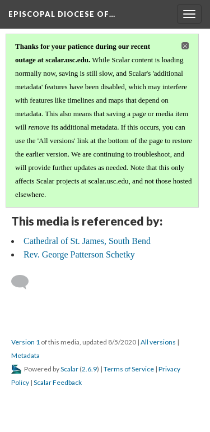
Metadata (25, 355)
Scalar (69, 369)
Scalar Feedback (58, 382)
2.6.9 (89, 369)
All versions (158, 342)
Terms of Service (129, 369)
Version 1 (25, 342)
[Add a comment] (25, 282)
